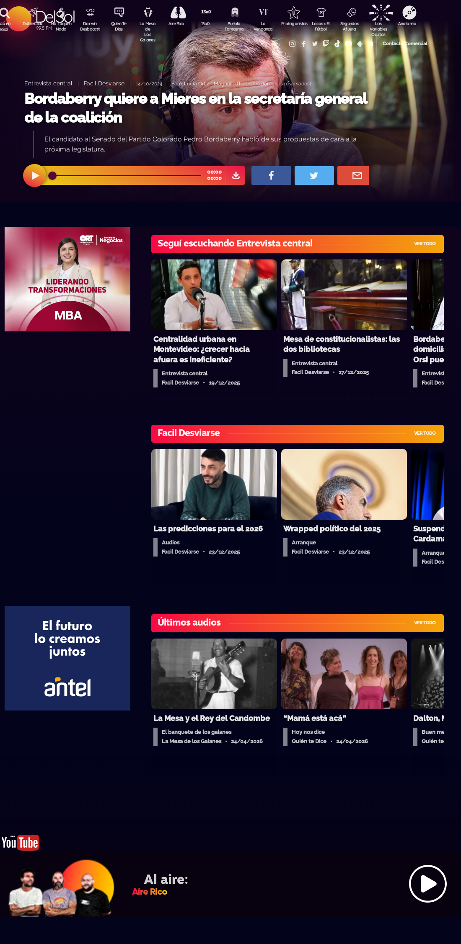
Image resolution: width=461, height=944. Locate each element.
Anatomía (413, 23)
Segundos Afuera (354, 26)
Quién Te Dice (119, 26)
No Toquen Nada (61, 26)
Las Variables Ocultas (383, 27)
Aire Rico (178, 23)
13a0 (207, 23)
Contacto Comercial (396, 43)
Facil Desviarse (104, 83)
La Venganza (266, 26)
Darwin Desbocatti (90, 26)
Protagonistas (295, 23)
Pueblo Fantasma (236, 26)
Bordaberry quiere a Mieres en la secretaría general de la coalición (195, 108)
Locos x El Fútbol (325, 26)
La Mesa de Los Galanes (149, 27)
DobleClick (31, 23)
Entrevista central (48, 83)
